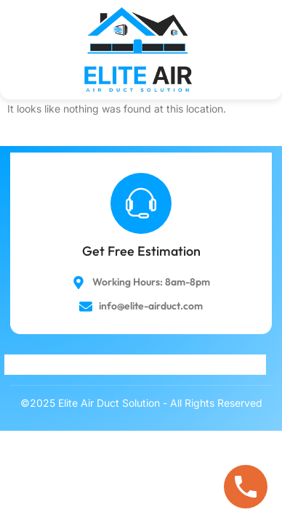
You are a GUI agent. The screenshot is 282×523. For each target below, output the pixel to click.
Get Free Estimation (141, 251)
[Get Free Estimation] (141, 203)
